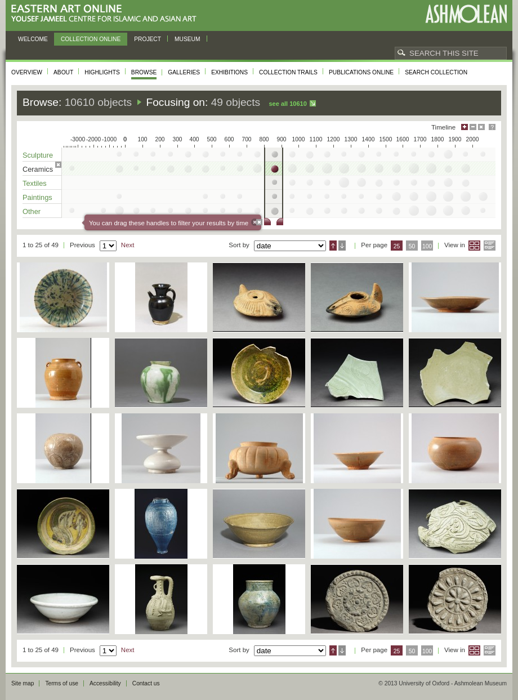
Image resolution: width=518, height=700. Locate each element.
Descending (342, 245)
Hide (481, 127)
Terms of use (61, 683)
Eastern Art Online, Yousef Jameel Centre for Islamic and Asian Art (106, 14)
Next (128, 245)
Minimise (473, 127)
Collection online (90, 39)
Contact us (146, 683)
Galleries (184, 72)
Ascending (333, 245)
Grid (474, 245)
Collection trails (288, 72)
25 (397, 246)
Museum (187, 39)
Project (147, 39)
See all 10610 (287, 103)
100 (427, 246)
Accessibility (105, 683)
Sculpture (38, 155)
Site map (22, 683)
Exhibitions (229, 72)
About (63, 72)
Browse (144, 72)
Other (32, 211)
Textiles (35, 183)
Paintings (37, 197)
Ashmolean (466, 14)
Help (492, 127)
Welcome (33, 39)
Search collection (436, 72)
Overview (26, 72)
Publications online (361, 72)
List (489, 245)
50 (412, 246)
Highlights (102, 72)
